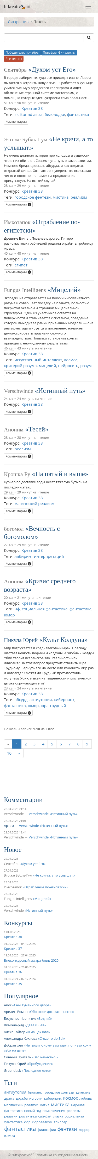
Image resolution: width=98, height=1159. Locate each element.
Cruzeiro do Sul (51, 1038)
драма (9, 1098)
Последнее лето (36, 1070)
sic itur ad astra (29, 114)
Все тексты (13, 58)
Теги (10, 1082)
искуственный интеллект (38, 359)
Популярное (21, 996)
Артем (9, 825)
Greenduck (12, 1070)
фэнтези (67, 1129)
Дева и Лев (35, 1025)
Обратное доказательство (51, 1011)
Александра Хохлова (20, 1038)
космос (70, 359)
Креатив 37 (13, 948)
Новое (12, 849)
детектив (83, 1092)
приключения (54, 1110)
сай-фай (44, 1116)
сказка (58, 1116)
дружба (22, 1098)
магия (44, 1105)
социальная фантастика (45, 608)
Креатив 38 (32, 108)
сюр (27, 1122)
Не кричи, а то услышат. (54, 875)
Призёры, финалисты (59, 52)
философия (46, 1129)
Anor (7, 1005)
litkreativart (17, 6)
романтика (28, 1116)
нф (17, 608)
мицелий (47, 365)
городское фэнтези (33, 197)
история (36, 1098)
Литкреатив (18, 21)
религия (11, 1116)
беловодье (54, 114)
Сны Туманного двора (32, 1005)
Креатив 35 (13, 983)
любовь (85, 1098)
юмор (9, 614)
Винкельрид (14, 1025)
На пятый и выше (60, 474)
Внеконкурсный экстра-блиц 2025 (31, 960)
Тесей (36, 429)
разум (85, 365)
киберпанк (64, 699)
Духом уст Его (52, 69)
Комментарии (16, 121)
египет (21, 264)
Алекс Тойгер (14, 1031)
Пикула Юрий (21, 640)
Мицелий (64, 289)
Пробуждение (40, 1063)
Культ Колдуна (63, 639)
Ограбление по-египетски (45, 887)
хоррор (84, 1129)
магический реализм (35, 503)
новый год (32, 1110)
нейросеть (68, 365)
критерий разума (20, 365)
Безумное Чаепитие (20, 1018)
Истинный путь (60, 390)
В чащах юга (38, 1031)
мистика (60, 197)
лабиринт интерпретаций (39, 556)
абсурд (21, 699)
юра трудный (53, 705)
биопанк (35, 1092)
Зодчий (45, 1018)
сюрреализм (42, 1122)
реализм (79, 197)
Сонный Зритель (17, 1057)
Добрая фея (13, 1045)
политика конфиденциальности (63, 1154)
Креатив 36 (13, 972)
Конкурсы (18, 923)
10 (9, 753)
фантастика (78, 114)
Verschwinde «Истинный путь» (53, 813)
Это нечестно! (45, 1057)
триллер (60, 1122)
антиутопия (41, 699)
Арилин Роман (16, 1011)
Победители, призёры (22, 52)
